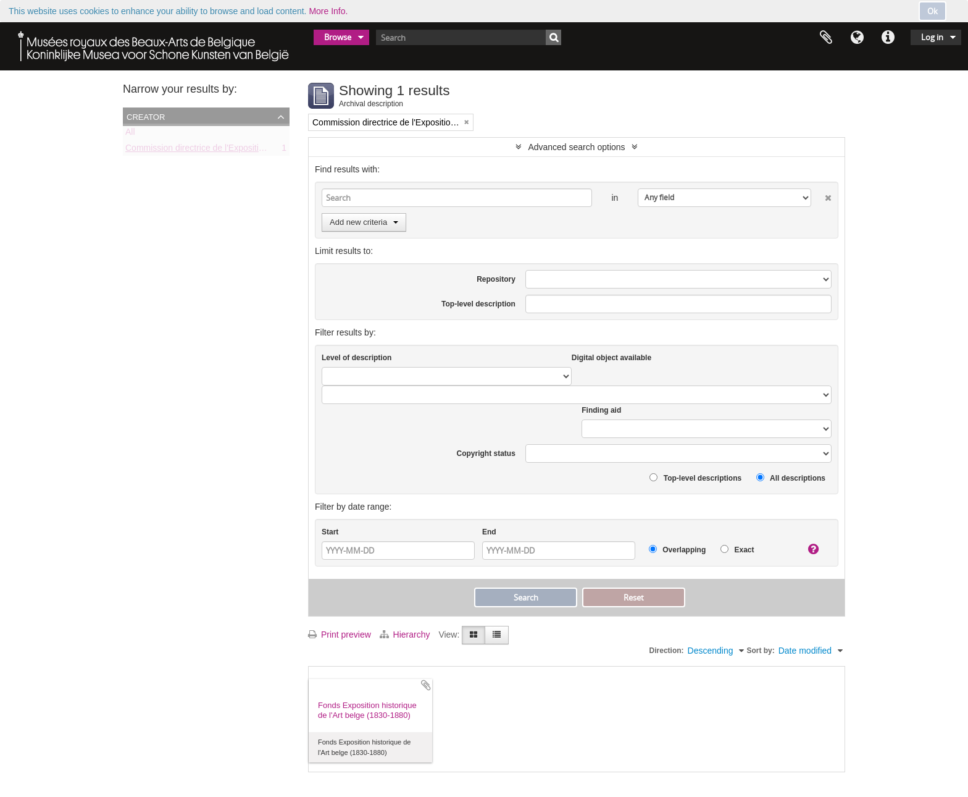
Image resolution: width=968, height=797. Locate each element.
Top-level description (478, 304)
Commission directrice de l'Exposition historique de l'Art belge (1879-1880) (267, 150)
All (130, 134)
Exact (737, 549)
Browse (337, 37)
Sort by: (760, 650)
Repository (496, 279)
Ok (932, 11)
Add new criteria (364, 222)
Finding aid (601, 410)
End (489, 532)
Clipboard (826, 37)
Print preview (339, 634)
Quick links (887, 37)
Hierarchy (406, 634)
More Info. (328, 11)
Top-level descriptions (695, 478)
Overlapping (677, 549)
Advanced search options (576, 147)
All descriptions (790, 478)
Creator (146, 116)
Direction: (666, 650)
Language (856, 37)
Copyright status (486, 453)
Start (330, 532)
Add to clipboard (426, 685)
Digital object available (611, 357)
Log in (932, 37)
